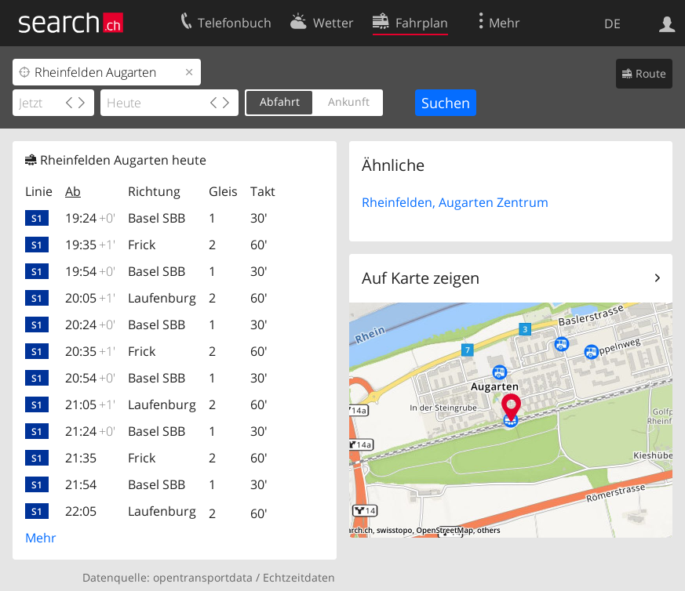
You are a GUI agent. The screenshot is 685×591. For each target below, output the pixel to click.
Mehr (40, 537)
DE (612, 23)
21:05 (90, 404)
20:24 (90, 324)
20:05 (90, 297)
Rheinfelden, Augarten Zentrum (455, 202)
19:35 (90, 244)
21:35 (81, 457)
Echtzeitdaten (299, 577)
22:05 (81, 511)
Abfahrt (280, 101)
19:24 (90, 218)
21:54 (81, 484)
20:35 (90, 351)
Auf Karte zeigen (420, 277)
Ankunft (349, 101)
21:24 (90, 431)
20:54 (90, 377)
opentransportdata (203, 577)
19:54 (90, 271)
